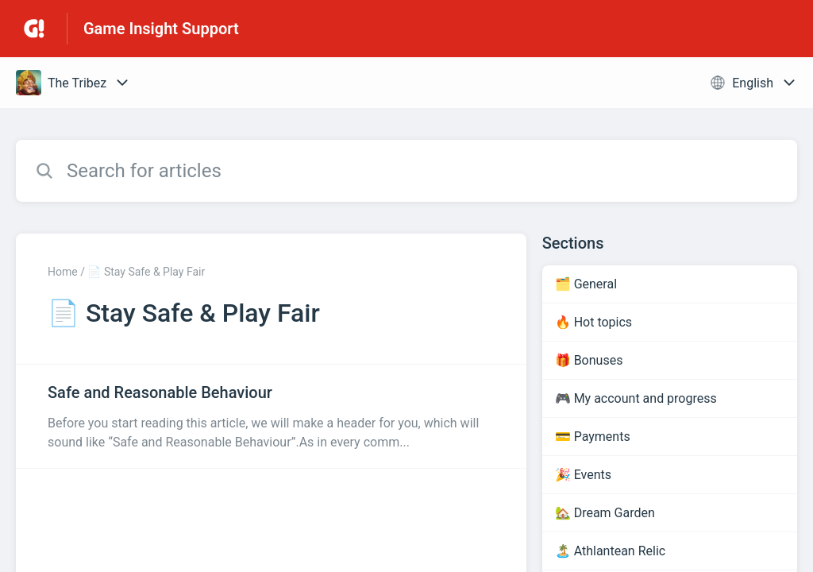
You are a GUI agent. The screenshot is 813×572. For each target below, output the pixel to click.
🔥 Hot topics (593, 322)
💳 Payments (592, 436)
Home (63, 271)
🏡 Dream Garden (605, 512)
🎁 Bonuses (589, 360)
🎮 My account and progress (636, 398)
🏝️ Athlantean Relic (610, 550)
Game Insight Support (161, 28)
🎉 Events (583, 474)
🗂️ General (586, 284)
